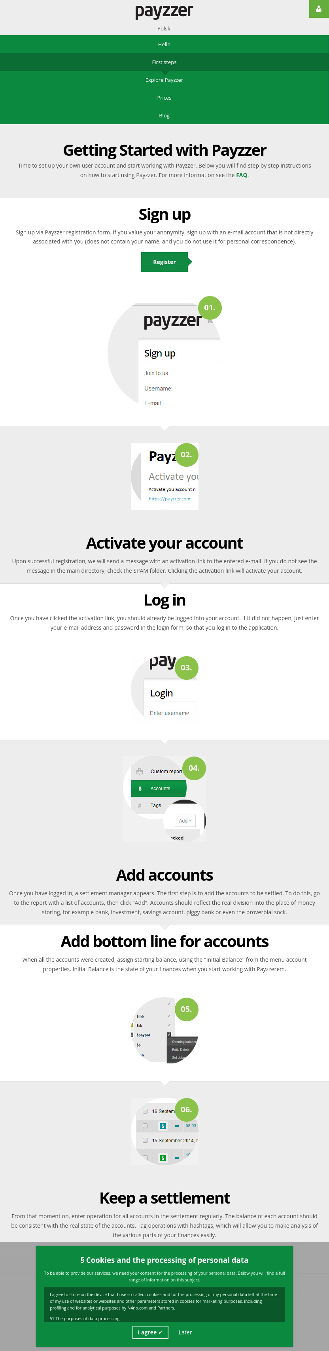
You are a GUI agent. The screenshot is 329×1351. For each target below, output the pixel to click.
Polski (164, 28)
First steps (164, 62)
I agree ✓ (150, 1332)
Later (185, 1332)
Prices (164, 97)
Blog (164, 115)
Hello (164, 44)
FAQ (242, 175)
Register (164, 262)
